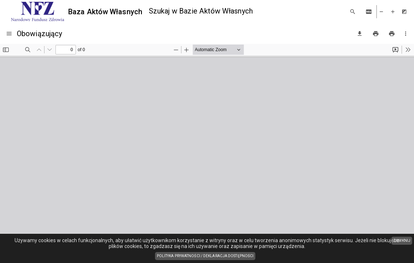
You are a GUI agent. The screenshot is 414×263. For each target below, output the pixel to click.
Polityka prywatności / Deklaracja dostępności (206, 256)
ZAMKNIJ (401, 241)
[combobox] (246, 11)
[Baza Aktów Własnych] (76, 11)
